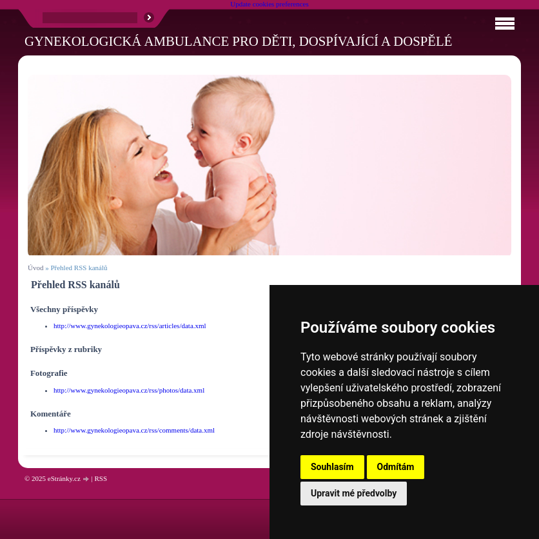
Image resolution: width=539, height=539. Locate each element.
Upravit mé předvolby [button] (354, 493)
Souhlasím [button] (332, 467)
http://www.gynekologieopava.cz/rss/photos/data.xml (129, 390)
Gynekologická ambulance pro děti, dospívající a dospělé (238, 41)
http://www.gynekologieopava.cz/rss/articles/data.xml (130, 325)
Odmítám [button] (396, 467)
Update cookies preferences (269, 4)
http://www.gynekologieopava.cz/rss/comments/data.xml (134, 430)
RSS (100, 478)
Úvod (35, 267)
